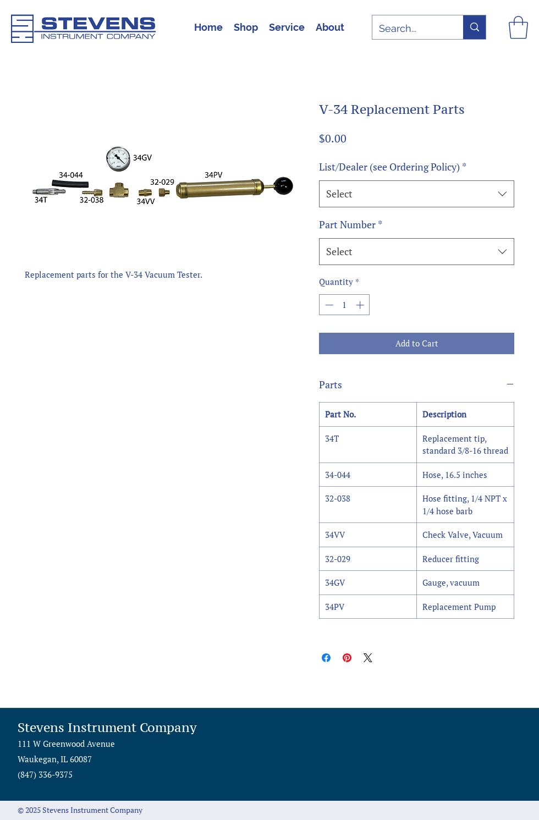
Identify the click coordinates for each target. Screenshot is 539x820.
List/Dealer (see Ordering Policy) (392, 166)
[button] (518, 27)
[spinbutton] (345, 305)
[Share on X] (368, 657)
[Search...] (409, 28)
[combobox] (416, 194)
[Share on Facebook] (326, 657)
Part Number (350, 224)
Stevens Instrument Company (107, 727)
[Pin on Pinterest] (347, 657)
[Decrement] (328, 305)
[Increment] (361, 305)
